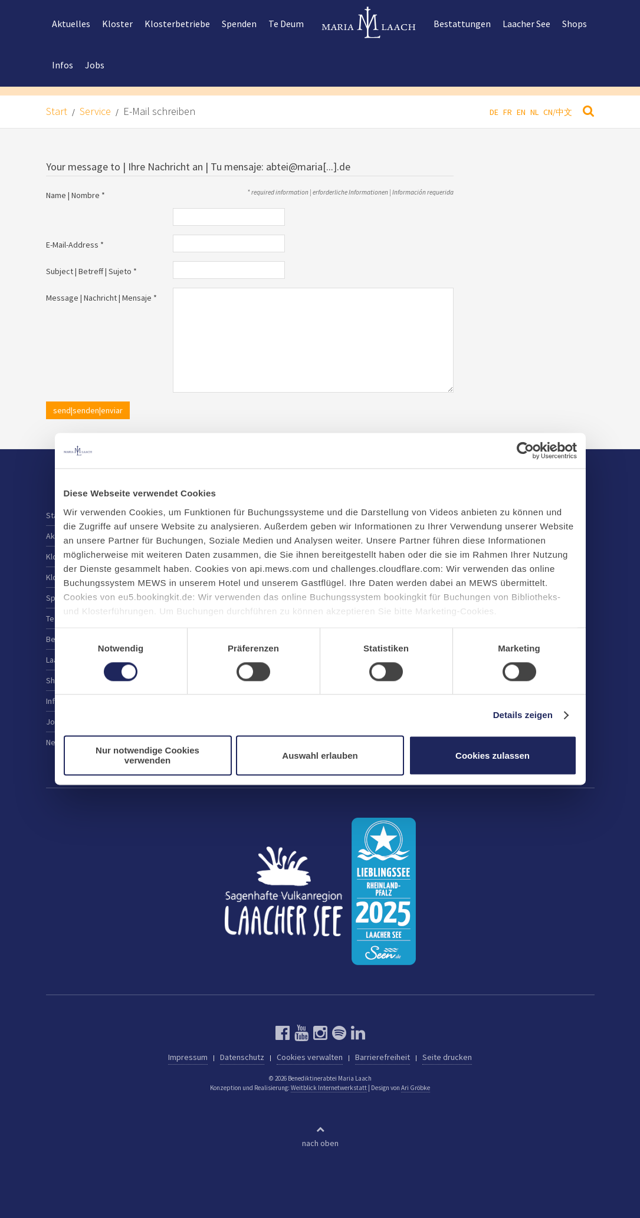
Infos (62, 65)
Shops (574, 23)
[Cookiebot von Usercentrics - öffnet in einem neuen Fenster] (525, 450)
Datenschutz (242, 1057)
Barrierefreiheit (382, 1057)
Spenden (239, 23)
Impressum (188, 1057)
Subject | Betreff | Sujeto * (91, 271)
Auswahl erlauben (319, 755)
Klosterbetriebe (177, 23)
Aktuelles (71, 23)
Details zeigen (523, 715)
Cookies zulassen (492, 755)
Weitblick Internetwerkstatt (329, 1088)
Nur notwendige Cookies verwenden (147, 756)
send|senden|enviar (88, 410)
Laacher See (526, 23)
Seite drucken (447, 1057)
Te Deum (286, 23)
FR (507, 112)
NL (534, 112)
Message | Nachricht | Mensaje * (101, 297)
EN (521, 112)
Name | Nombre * (75, 195)
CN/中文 (557, 112)
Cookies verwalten (310, 1057)
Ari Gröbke (415, 1088)
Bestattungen (462, 23)
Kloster (117, 23)
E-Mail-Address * (75, 244)
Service (95, 111)
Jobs (94, 65)
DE (494, 112)
